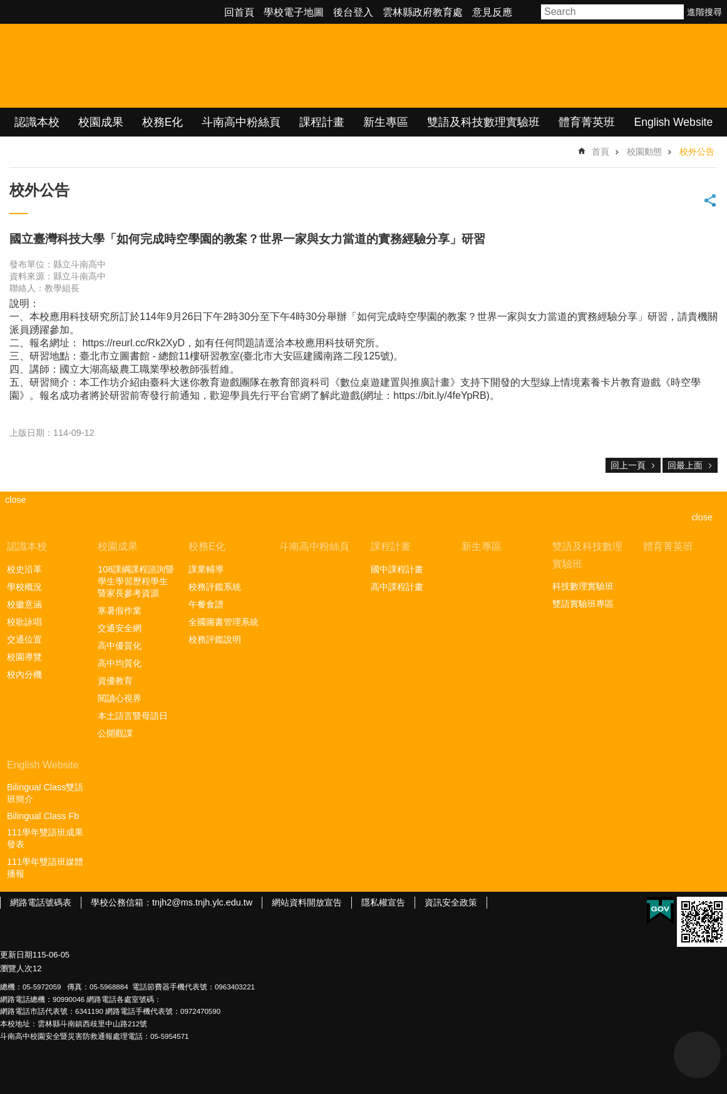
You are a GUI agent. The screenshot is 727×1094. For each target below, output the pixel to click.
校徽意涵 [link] (24, 604)
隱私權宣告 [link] (383, 902)
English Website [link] (673, 122)
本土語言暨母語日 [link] (133, 716)
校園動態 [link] (644, 152)
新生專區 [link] (385, 122)
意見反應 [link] (492, 12)
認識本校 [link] (36, 122)
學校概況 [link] (24, 587)
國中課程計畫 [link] (397, 569)
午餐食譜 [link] (206, 604)
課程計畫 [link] (321, 122)
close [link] (15, 500)
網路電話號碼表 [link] (40, 902)
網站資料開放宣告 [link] (307, 902)
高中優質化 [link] (120, 646)
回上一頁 (628, 465)
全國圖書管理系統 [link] (223, 622)
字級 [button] (528, 12)
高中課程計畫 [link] (397, 587)
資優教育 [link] (115, 681)
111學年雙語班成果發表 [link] (45, 838)
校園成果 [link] (100, 122)
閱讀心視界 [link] (120, 698)
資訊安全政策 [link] (451, 902)
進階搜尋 (704, 12)
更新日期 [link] (16, 954)
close (702, 517)
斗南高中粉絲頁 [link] (241, 122)
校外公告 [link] (696, 152)
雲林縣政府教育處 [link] (423, 12)
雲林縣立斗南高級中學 (132, 66)
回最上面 (685, 465)
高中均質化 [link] (120, 663)
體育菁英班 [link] (587, 122)
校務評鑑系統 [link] (214, 587)
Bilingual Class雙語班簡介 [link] (45, 793)
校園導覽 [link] (24, 657)
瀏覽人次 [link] (16, 968)
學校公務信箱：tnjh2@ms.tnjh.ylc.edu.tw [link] (171, 902)
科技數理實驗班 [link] (583, 586)
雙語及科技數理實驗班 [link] (483, 122)
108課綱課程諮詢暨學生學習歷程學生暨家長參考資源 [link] (136, 581)
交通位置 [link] (24, 639)
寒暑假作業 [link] (120, 611)
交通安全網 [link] (120, 628)
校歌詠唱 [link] (24, 622)
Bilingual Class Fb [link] (43, 816)
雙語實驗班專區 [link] (583, 604)
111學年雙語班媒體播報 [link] (45, 868)
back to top (697, 1054)
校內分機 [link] (24, 674)
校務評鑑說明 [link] (214, 639)
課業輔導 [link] (206, 569)
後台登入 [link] (353, 12)
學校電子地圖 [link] (294, 12)
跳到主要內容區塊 (6, 6)
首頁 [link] (600, 152)
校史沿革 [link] (24, 569)
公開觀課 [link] (115, 733)
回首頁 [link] (239, 12)
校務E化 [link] (162, 122)
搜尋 (675, 11)
